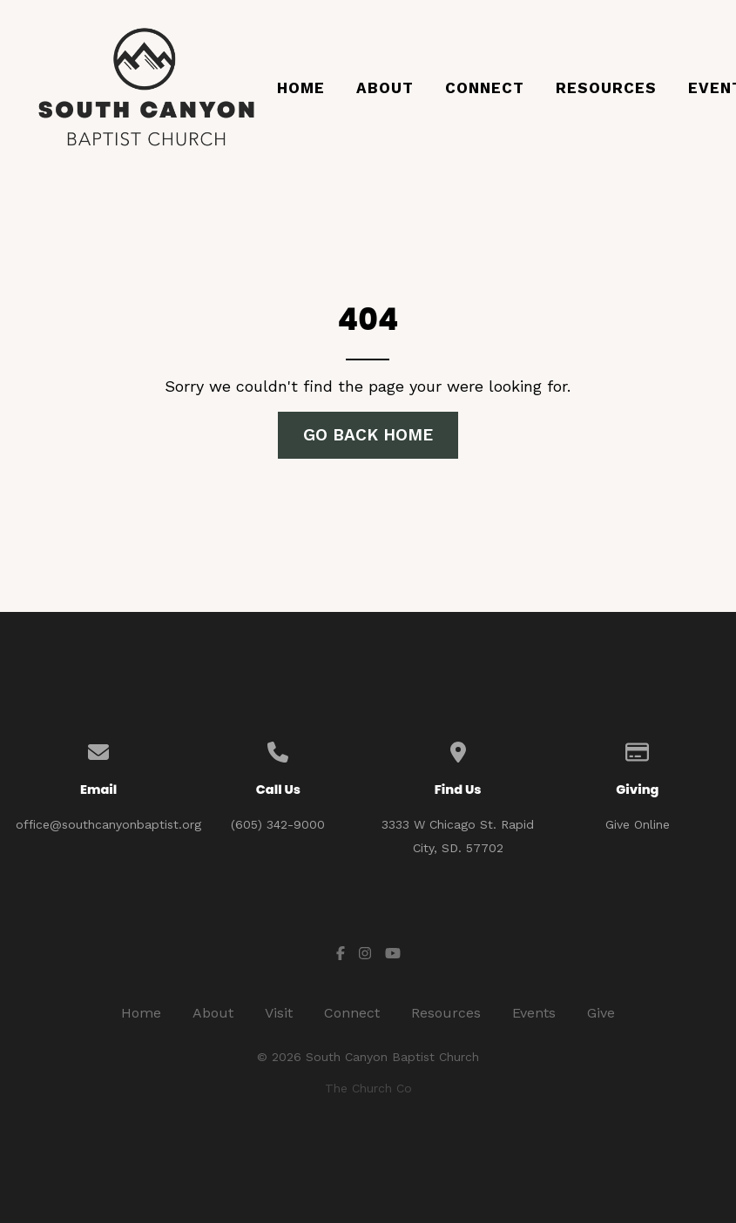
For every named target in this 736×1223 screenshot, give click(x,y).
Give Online (637, 824)
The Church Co (368, 1088)
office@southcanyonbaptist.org (108, 824)
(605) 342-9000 (278, 824)
